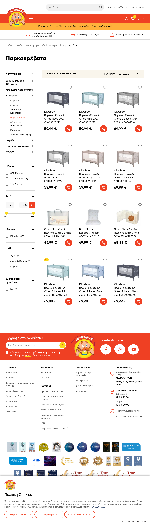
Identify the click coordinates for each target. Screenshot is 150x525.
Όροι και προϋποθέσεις (52, 391)
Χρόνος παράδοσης (117, 7)
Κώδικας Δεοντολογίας (52, 404)
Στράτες (14, 105)
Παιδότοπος (12, 411)
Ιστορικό (10, 377)
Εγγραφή (62, 345)
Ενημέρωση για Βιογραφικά (54, 428)
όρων (28, 355)
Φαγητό (10, 151)
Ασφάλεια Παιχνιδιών (51, 410)
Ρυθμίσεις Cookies (18, 514)
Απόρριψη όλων (51, 514)
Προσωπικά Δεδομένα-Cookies (52, 398)
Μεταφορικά (81, 380)
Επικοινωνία (12, 406)
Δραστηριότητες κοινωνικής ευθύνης (20, 384)
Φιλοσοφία (11, 372)
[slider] (6, 213)
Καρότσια (15, 100)
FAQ (43, 423)
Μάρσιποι (15, 130)
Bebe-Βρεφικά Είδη (35, 45)
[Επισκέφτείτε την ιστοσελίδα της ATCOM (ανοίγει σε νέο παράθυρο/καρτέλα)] (134, 521)
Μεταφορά (53, 45)
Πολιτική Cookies (98, 506)
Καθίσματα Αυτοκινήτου (18, 89)
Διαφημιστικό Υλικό (15, 396)
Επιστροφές (81, 391)
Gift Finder (46, 372)
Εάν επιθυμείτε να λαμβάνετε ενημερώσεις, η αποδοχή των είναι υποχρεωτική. (33, 354)
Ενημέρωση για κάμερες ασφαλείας (53, 416)
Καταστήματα (137, 7)
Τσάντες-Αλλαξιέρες (20, 134)
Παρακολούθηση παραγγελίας (83, 374)
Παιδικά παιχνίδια (14, 45)
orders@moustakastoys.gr (128, 411)
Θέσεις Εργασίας (14, 391)
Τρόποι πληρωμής (84, 385)
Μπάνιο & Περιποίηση (17, 145)
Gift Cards (46, 377)
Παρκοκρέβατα (17, 117)
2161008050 (123, 378)
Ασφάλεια (11, 140)
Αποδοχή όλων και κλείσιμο (84, 514)
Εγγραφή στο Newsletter (24, 338)
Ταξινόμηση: (109, 74)
